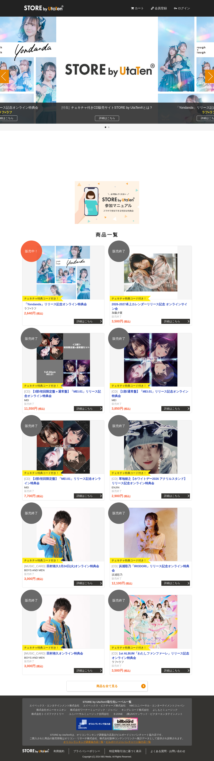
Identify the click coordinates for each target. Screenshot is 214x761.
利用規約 (59, 751)
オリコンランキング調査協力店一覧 (83, 742)
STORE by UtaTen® (43, 8)
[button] (105, 127)
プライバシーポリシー (86, 751)
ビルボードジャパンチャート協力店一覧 (128, 742)
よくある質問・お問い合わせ (167, 751)
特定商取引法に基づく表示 (125, 751)
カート (139, 8)
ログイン (184, 8)
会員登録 (161, 8)
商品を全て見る (107, 686)
